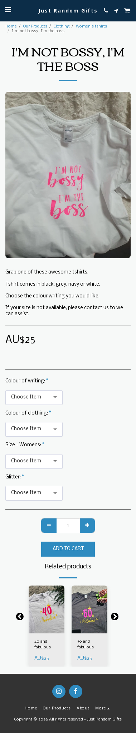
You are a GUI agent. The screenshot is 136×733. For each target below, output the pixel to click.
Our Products (35, 26)
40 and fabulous (42, 644)
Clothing (61, 26)
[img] (46, 609)
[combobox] (34, 397)
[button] (8, 10)
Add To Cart (68, 549)
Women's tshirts (91, 26)
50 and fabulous (85, 644)
